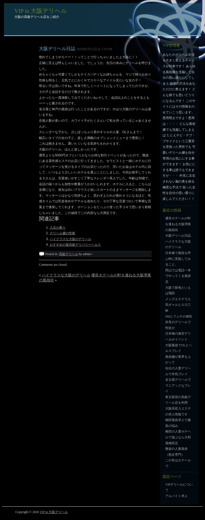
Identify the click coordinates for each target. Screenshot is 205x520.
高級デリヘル (68, 254)
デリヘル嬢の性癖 (62, 233)
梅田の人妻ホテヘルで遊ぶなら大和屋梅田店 (178, 437)
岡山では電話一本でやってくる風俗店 (178, 276)
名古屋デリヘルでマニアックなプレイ (178, 385)
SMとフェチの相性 (178, 316)
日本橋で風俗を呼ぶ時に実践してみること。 (178, 258)
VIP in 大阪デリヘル (40, 11)
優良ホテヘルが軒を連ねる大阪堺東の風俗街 (178, 224)
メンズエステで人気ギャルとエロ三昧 (178, 304)
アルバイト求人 (176, 496)
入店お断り (58, 227)
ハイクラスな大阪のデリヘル (70, 239)
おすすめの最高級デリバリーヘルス (75, 245)
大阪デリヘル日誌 (57, 48)
